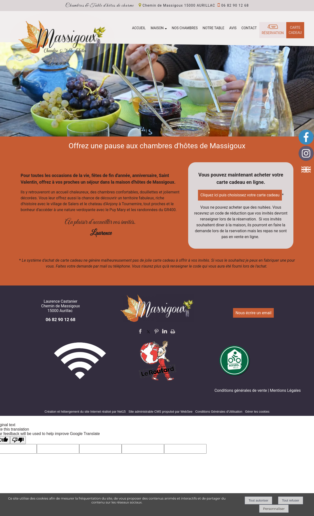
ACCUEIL (139, 28)
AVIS (232, 28)
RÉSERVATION (273, 33)
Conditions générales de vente (240, 390)
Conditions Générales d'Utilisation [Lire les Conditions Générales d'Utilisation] (218, 411)
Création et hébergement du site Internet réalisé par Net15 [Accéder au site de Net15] (85, 411)
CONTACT (249, 28)
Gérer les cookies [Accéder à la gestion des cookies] (257, 411)
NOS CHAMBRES (185, 28)
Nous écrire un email (253, 313)
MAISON (157, 28)
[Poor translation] (18, 440)
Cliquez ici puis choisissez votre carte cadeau (239, 195)
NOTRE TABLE (213, 28)
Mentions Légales (285, 390)
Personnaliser (274, 509)
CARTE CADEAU (295, 30)
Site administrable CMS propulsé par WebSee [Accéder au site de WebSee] (161, 411)
